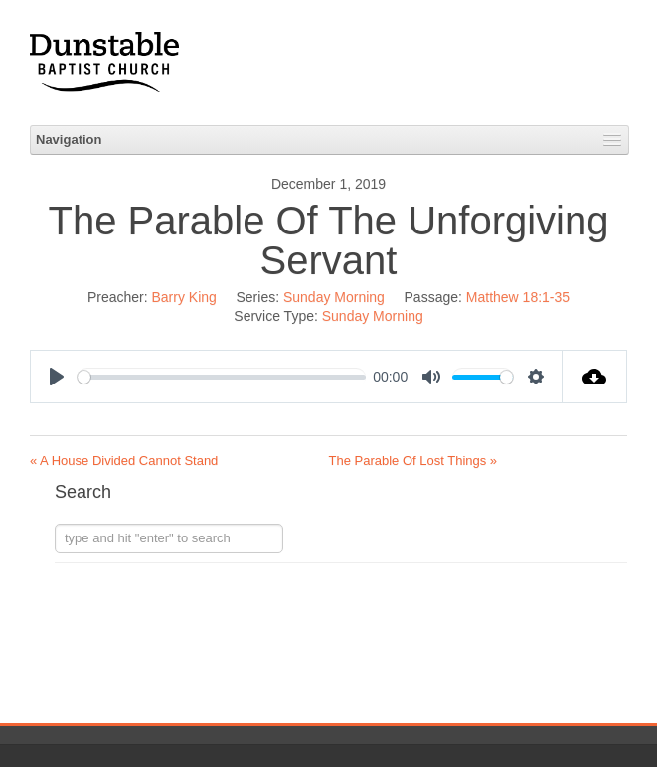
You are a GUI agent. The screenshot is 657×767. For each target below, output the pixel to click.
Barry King (184, 297)
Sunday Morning (334, 297)
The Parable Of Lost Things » (413, 460)
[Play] (57, 376)
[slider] (222, 377)
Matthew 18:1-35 (518, 297)
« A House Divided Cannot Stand (124, 460)
